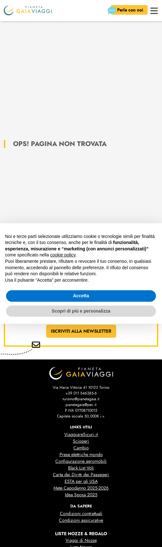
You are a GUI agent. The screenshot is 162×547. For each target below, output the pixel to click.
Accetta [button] (81, 295)
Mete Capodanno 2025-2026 (81, 488)
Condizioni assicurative (81, 520)
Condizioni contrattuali (81, 514)
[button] (154, 10)
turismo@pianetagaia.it (81, 399)
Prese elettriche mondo (81, 455)
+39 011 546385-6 (81, 393)
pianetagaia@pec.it (81, 404)
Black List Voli (81, 468)
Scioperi (81, 441)
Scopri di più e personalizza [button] (81, 311)
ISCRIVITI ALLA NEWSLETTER (81, 331)
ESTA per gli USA (81, 481)
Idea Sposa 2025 (81, 495)
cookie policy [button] (62, 254)
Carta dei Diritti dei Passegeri (81, 475)
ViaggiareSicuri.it (81, 435)
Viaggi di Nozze (81, 540)
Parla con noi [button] (127, 10)
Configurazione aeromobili (81, 461)
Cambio (81, 448)
